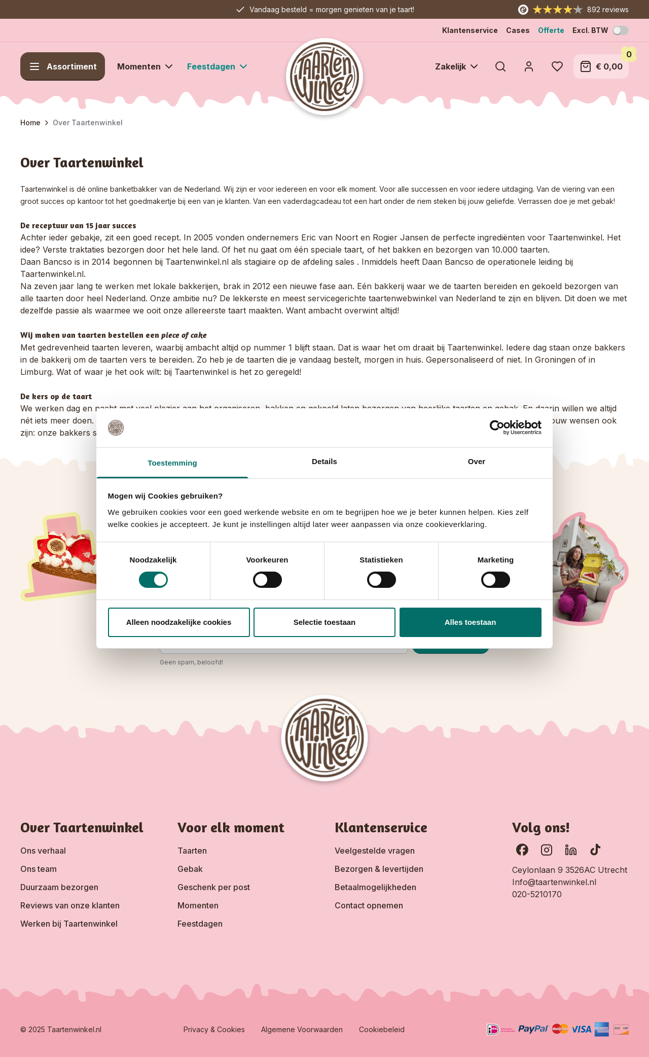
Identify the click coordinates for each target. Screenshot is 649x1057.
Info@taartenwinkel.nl (554, 882)
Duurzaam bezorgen (59, 887)
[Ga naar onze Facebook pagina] (522, 849)
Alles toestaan (470, 622)
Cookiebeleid (382, 1029)
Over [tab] (477, 461)
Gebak (190, 869)
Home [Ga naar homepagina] (30, 122)
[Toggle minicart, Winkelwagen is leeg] (601, 66)
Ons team (38, 869)
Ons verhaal (43, 850)
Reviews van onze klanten (70, 905)
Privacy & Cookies (214, 1029)
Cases (518, 30)
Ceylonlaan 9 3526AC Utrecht (569, 870)
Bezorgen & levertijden (379, 869)
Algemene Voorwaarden (302, 1029)
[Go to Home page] (324, 76)
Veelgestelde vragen (375, 850)
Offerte (551, 30)
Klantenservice (470, 30)
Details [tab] (324, 461)
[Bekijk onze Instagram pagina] (546, 849)
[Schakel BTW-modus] (620, 30)
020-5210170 (537, 894)
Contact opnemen (369, 905)
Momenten (198, 905)
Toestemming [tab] (172, 463)
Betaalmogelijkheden (375, 887)
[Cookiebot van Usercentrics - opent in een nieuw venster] (497, 427)
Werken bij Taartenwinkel (69, 924)
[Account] (529, 66)
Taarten (192, 850)
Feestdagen (200, 924)
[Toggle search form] (500, 66)
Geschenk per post (213, 887)
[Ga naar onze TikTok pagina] (595, 849)
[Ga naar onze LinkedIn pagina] (571, 849)
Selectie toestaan (325, 622)
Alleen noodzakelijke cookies (179, 622)
